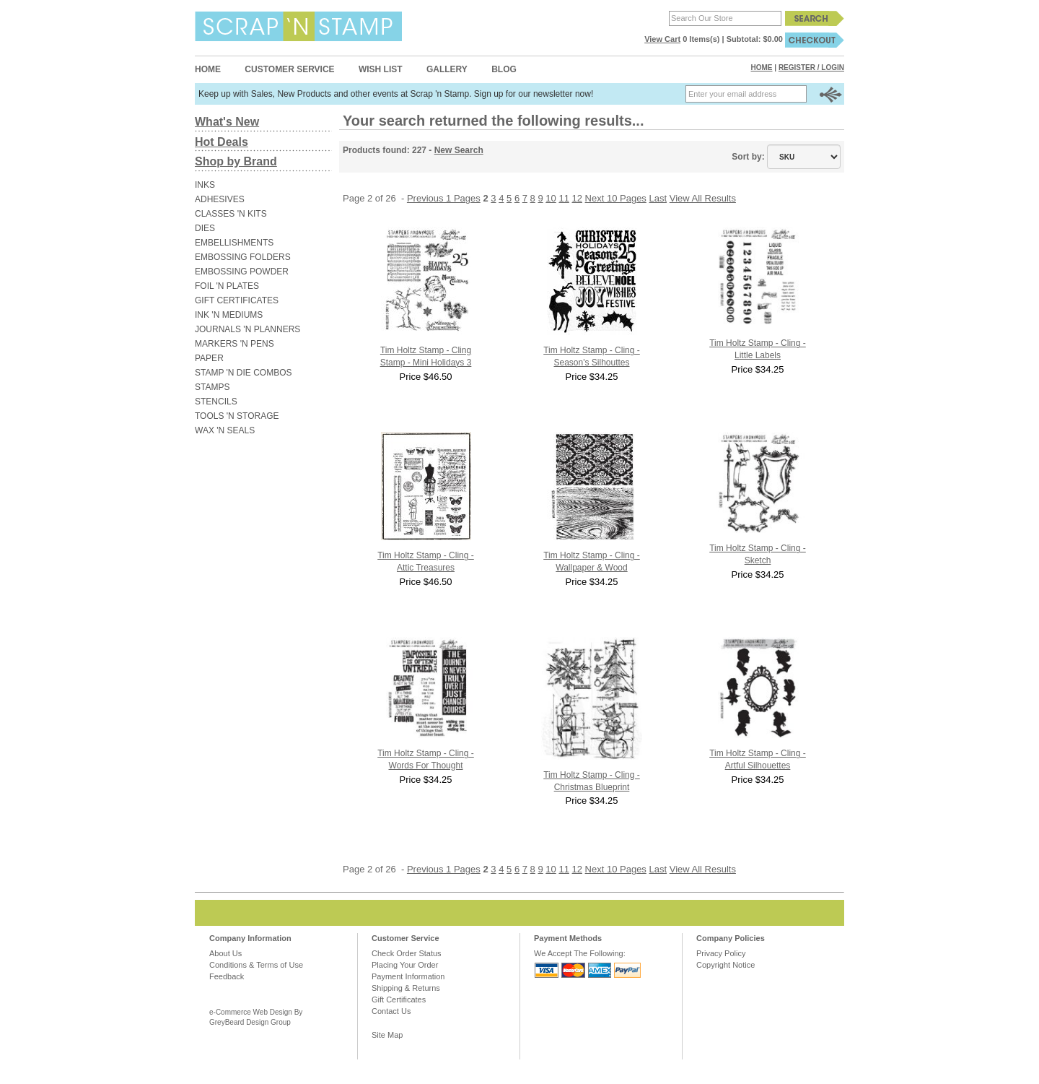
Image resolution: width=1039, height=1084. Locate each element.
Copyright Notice (725, 965)
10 (550, 198)
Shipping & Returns (406, 988)
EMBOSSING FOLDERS (243, 257)
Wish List (381, 69)
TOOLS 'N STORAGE (237, 416)
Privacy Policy (720, 953)
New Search (458, 150)
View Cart (662, 39)
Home (208, 69)
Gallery (447, 69)
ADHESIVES (220, 199)
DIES (205, 228)
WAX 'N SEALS (225, 430)
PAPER (209, 358)
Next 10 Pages (615, 198)
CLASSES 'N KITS (231, 214)
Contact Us (391, 1011)
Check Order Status (407, 953)
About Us (225, 953)
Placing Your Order (405, 965)
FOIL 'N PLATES (227, 286)
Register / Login (811, 67)
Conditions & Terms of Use (256, 965)
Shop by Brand (236, 161)
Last (658, 198)
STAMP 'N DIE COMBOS (243, 373)
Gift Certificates (399, 999)
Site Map (387, 1035)
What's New (227, 122)
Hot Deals (221, 142)
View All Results (703, 198)
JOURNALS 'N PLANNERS (247, 329)
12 (577, 198)
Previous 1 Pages (444, 198)
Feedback (226, 976)
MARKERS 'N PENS (234, 344)
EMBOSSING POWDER (242, 271)
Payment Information (408, 976)
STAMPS (212, 387)
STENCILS (216, 401)
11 (563, 198)
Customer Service (289, 69)
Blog (504, 69)
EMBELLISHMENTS (234, 243)
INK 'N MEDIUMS (229, 315)
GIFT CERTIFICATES (237, 300)
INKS (205, 185)
